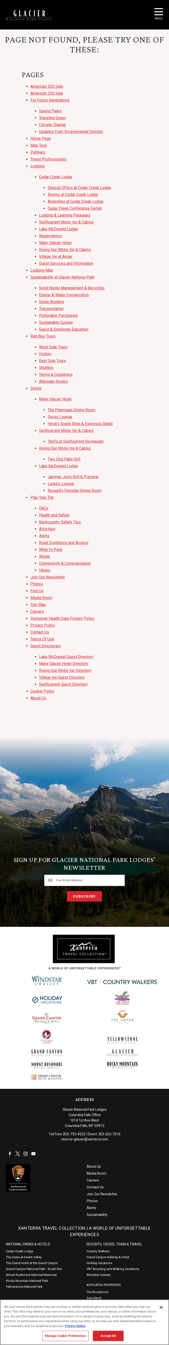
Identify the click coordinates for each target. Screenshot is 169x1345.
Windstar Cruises (98, 1275)
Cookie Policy (42, 691)
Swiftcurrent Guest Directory (63, 684)
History (45, 354)
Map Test (38, 145)
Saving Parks (50, 111)
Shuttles (46, 367)
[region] (84, 1322)
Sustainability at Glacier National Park (62, 277)
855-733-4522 (74, 1134)
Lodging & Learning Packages (64, 215)
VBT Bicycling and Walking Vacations (112, 1269)
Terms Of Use (42, 639)
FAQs (43, 508)
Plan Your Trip (42, 497)
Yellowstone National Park (24, 1286)
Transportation (51, 308)
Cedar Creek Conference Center (75, 208)
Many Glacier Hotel (55, 242)
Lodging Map (41, 270)
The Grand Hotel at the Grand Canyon (32, 1263)
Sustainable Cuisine (56, 322)
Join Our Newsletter (47, 577)
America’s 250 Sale (46, 86)
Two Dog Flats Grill (64, 459)
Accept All (108, 1335)
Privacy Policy (42, 625)
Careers (37, 611)
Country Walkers (98, 1251)
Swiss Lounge (60, 416)
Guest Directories (45, 646)
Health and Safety (54, 515)
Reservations (50, 236)
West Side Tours (53, 347)
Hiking (44, 570)
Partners (37, 152)
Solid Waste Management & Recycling (71, 288)
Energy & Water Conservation (64, 295)
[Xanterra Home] (29, 15)
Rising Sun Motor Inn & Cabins (65, 249)
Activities (47, 529)
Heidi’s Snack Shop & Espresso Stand (80, 423)
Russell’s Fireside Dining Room (74, 490)
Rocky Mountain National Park (27, 1281)
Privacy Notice (75, 1326)
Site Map (38, 604)
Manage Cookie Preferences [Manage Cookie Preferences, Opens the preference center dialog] (65, 1335)
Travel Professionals (48, 159)
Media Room (41, 597)
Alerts (44, 535)
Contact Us (39, 632)
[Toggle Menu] (159, 11)
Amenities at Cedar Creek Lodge (75, 201)
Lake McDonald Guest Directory (66, 656)
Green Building (51, 301)
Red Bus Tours (43, 336)
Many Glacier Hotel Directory (63, 663)
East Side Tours (52, 360)
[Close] (161, 1307)
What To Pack (50, 549)
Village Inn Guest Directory (62, 677)
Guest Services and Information (66, 263)
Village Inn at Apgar (55, 256)
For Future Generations (50, 100)
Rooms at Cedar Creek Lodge (73, 194)
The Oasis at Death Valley (24, 1257)
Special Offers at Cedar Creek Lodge (79, 187)
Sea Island (93, 1298)
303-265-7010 (109, 1134)
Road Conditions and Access (63, 542)
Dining (35, 388)
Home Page (40, 138)
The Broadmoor (97, 1292)
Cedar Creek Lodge (55, 177)
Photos (36, 584)
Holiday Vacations (99, 1263)
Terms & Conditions (56, 374)
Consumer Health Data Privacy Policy (62, 618)
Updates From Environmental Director (71, 131)
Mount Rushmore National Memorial (31, 1275)
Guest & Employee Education (63, 329)
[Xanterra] (84, 951)
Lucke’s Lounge (61, 483)
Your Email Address (69, 880)
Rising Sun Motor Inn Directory (65, 670)
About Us (38, 698)
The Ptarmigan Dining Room (71, 410)
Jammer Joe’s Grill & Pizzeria (73, 476)
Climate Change (52, 124)
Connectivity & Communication (65, 563)
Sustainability (97, 1215)
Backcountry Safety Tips (60, 522)
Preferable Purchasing (58, 315)
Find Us (36, 591)
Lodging (37, 166)
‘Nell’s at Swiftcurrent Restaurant (75, 441)
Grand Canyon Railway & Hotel (107, 1257)
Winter (44, 556)
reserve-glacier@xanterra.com (84, 1139)
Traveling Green (52, 118)
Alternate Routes (53, 381)
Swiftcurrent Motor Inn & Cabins (66, 222)
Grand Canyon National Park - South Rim (34, 1269)
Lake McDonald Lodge (58, 229)
